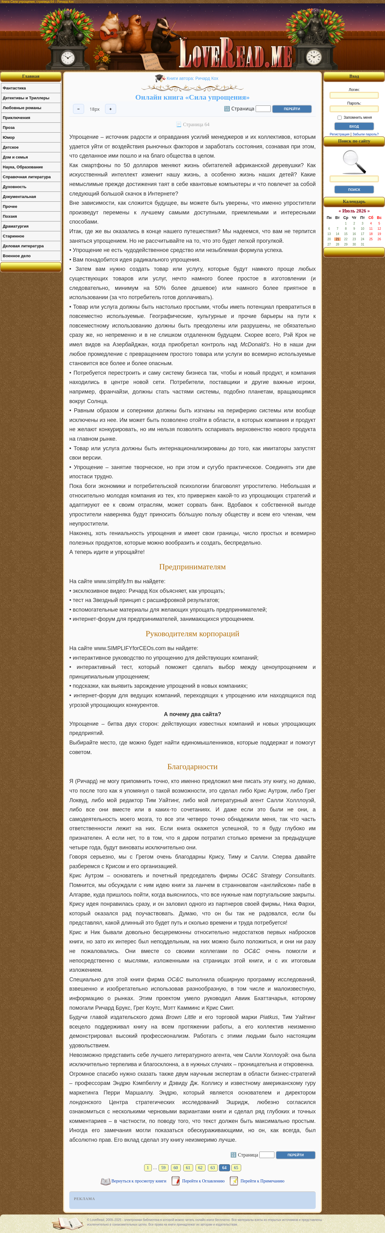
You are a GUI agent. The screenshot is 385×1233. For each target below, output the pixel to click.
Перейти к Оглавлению (204, 1181)
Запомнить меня (355, 117)
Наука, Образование (23, 167)
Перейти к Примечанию (262, 1181)
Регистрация (339, 134)
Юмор (9, 137)
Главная (30, 76)
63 (213, 1167)
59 (163, 1167)
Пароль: (354, 106)
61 (188, 1167)
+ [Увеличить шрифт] (110, 109)
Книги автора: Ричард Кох (192, 78)
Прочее (10, 206)
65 (236, 1167)
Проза (9, 127)
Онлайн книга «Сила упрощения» (192, 97)
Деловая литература (23, 246)
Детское (10, 147)
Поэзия (10, 216)
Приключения (16, 117)
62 (200, 1167)
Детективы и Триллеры (26, 98)
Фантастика (14, 88)
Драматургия (16, 226)
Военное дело (17, 256)
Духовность (14, 186)
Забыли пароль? (366, 134)
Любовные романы (22, 107)
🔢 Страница (239, 108)
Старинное (13, 236)
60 (176, 1167)
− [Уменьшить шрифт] (78, 109)
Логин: (354, 93)
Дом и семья (15, 157)
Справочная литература (27, 177)
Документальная (19, 196)
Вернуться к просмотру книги (139, 1181)
